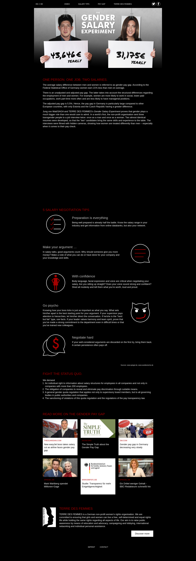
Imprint (91, 547)
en (37, 4)
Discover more (142, 533)
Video (67, 4)
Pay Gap (101, 4)
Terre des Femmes (123, 4)
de (41, 4)
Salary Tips (84, 4)
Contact (104, 547)
